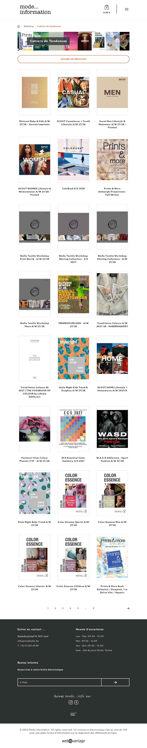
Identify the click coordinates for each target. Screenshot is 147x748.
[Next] (126, 608)
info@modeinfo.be (28, 640)
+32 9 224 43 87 (28, 645)
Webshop (29, 26)
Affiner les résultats (73, 59)
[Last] (93, 608)
